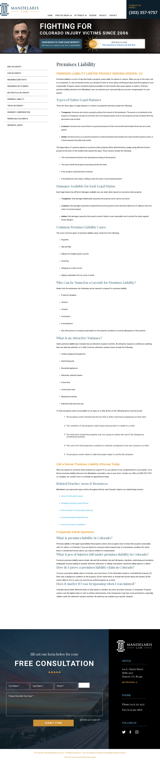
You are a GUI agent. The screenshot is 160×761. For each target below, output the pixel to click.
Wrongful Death (15, 125)
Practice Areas (62, 15)
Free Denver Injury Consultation (73, 525)
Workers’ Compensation (18, 112)
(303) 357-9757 (143, 12)
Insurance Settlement (18, 86)
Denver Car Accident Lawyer (72, 496)
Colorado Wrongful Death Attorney (74, 517)
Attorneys (79, 15)
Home (50, 15)
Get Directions (128, 682)
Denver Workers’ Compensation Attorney (77, 510)
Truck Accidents (15, 106)
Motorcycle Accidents (18, 93)
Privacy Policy (81, 757)
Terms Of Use (69, 757)
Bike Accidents (14, 67)
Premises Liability (15, 99)
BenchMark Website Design (115, 753)
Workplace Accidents (17, 119)
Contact (113, 15)
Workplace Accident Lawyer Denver (75, 503)
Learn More (82, 25)
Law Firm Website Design (91, 753)
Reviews (92, 15)
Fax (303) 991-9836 (132, 709)
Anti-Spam (92, 757)
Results (102, 15)
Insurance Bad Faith (16, 80)
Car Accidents (14, 73)
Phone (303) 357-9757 (133, 704)
